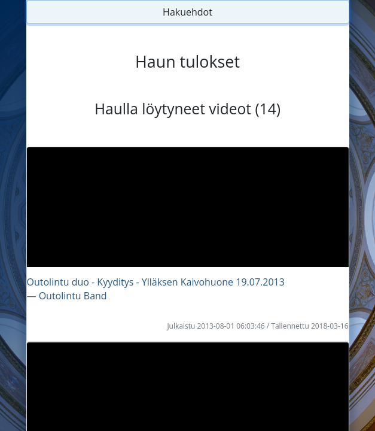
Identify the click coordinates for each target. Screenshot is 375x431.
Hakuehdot (187, 12)
